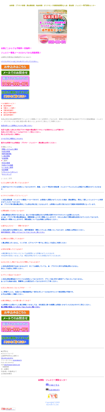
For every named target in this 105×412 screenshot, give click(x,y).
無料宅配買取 (6, 154)
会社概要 (5, 170)
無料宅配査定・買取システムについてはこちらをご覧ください (23, 232)
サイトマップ (6, 174)
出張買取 (5, 158)
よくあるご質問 (7, 167)
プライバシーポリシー (10, 172)
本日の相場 (6, 163)
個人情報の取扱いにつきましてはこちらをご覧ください (20, 307)
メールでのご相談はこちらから (12, 138)
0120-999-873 (17, 360)
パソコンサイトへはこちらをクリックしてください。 (20, 61)
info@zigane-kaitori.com (12, 365)
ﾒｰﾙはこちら (54, 385)
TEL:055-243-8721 (7, 358)
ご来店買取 (6, 156)
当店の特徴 (6, 151)
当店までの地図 (7, 165)
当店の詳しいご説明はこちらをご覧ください (16, 125)
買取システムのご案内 (10, 149)
